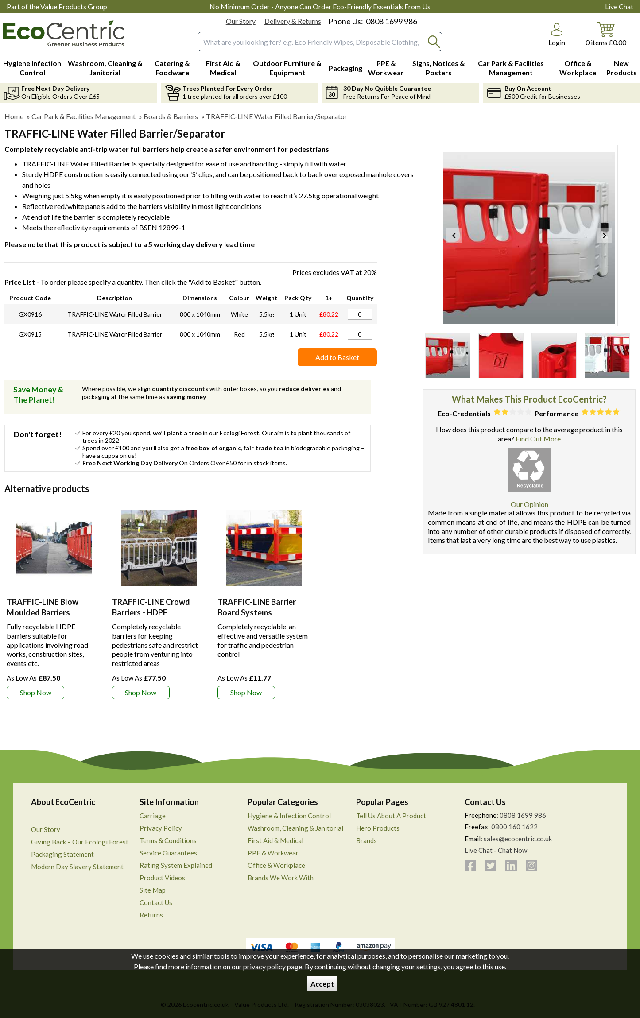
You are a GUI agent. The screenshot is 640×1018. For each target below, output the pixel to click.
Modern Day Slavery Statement (77, 867)
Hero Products (378, 828)
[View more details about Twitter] (490, 865)
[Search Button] (434, 42)
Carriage (153, 816)
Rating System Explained (176, 865)
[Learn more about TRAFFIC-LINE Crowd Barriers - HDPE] (141, 692)
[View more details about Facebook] (470, 865)
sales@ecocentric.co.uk (518, 839)
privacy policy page (272, 966)
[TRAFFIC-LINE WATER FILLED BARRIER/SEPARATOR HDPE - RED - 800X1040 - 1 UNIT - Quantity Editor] (360, 334)
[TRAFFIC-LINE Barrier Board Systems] (264, 600)
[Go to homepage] (63, 33)
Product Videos (162, 878)
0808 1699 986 (391, 21)
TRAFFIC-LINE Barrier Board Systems (256, 607)
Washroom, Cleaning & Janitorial (295, 828)
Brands (366, 840)
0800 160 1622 (514, 827)
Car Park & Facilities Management (83, 116)
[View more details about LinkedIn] (511, 865)
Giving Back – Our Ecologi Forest (79, 842)
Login (556, 42)
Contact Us (156, 902)
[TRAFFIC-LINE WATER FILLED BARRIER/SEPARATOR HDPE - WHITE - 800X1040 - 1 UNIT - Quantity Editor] (360, 314)
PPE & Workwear (273, 853)
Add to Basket (337, 357)
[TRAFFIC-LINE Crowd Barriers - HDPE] (159, 600)
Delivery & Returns (292, 21)
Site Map (153, 890)
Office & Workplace (276, 865)
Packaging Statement (62, 854)
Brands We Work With (281, 878)
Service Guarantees (168, 853)
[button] (556, 34)
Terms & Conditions (168, 840)
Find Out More (538, 438)
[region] (54, 548)
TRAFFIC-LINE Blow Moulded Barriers (42, 607)
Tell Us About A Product (391, 816)
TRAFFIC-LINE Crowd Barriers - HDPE (151, 607)
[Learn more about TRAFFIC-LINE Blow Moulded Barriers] (35, 692)
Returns (151, 915)
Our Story (241, 21)
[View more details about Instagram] (531, 865)
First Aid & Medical (275, 840)
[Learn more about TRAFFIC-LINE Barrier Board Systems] (246, 692)
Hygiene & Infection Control (289, 816)
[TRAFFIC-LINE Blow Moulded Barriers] (53, 600)
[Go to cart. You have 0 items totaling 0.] (605, 33)
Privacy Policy (161, 828)
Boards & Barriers (171, 116)
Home (13, 116)
